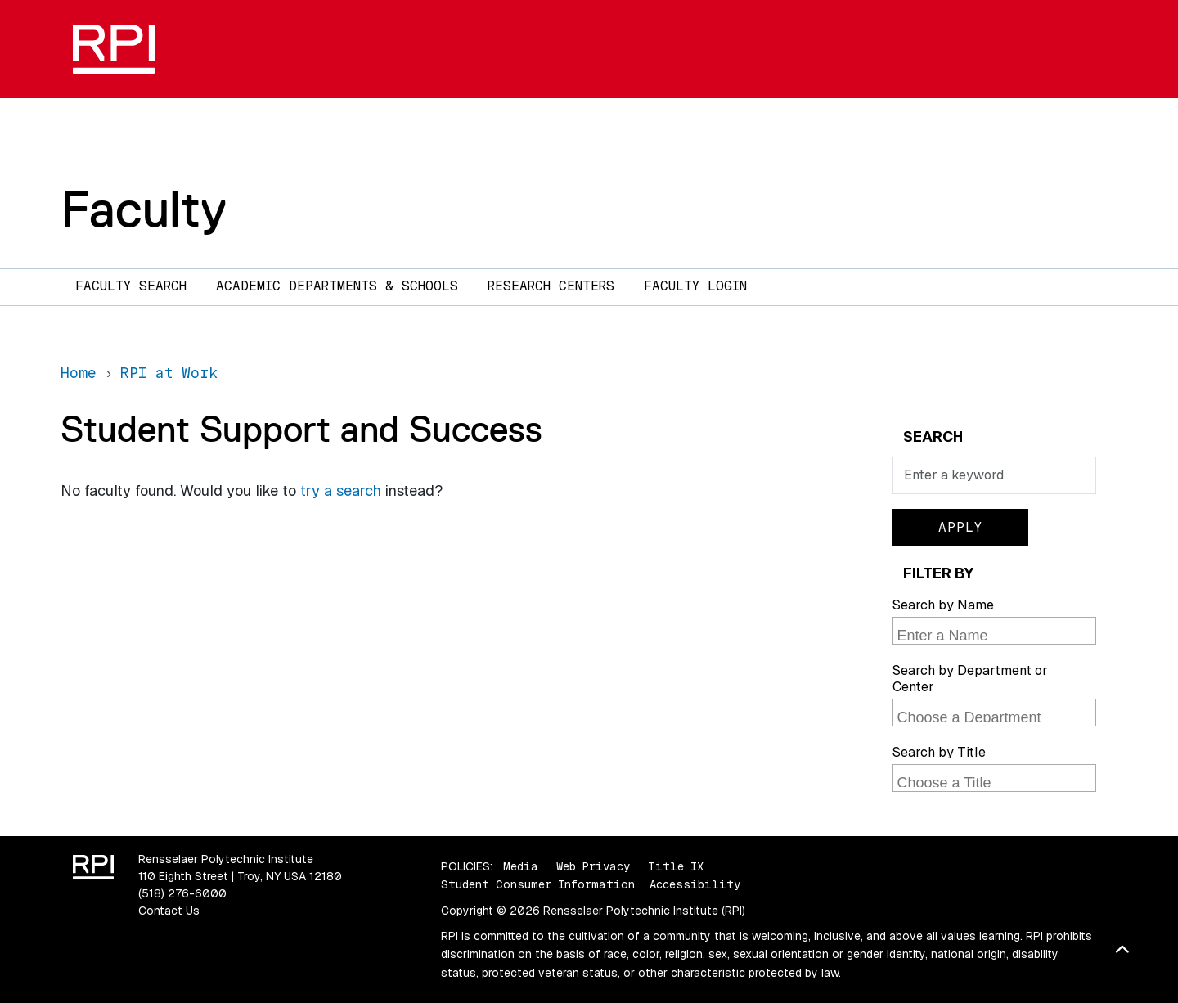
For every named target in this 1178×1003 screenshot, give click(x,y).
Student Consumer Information (538, 884)
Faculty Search (131, 286)
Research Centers (551, 286)
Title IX (676, 866)
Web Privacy (593, 866)
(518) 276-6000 (182, 893)
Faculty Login (695, 286)
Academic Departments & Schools (337, 286)
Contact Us (169, 910)
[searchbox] (996, 632)
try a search (340, 490)
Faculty (144, 209)
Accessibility (695, 884)
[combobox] (994, 631)
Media (520, 866)
